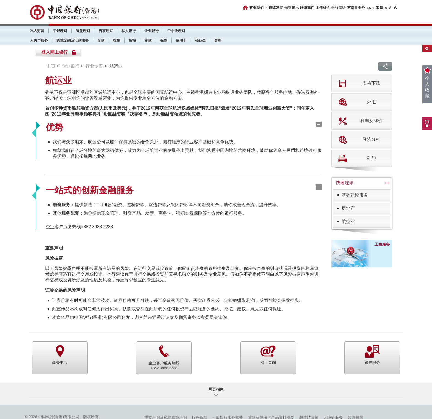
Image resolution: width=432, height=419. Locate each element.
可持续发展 (274, 8)
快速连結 (344, 182)
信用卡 (181, 40)
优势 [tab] (54, 127)
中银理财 (60, 31)
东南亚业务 (356, 8)
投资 (116, 40)
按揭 (132, 40)
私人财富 (37, 31)
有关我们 (256, 8)
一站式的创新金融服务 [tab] (90, 190)
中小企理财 (176, 31)
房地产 (348, 208)
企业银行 (151, 31)
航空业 (348, 221)
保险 (163, 40)
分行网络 (338, 8)
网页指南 (216, 389)
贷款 (148, 40)
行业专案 (94, 66)
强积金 (200, 40)
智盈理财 (83, 31)
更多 (218, 40)
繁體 (379, 8)
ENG (370, 8)
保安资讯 (291, 8)
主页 (51, 66)
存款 (100, 40)
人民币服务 (39, 40)
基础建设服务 (355, 195)
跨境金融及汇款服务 (72, 40)
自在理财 (106, 31)
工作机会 (323, 8)
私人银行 (128, 31)
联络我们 (307, 8)
